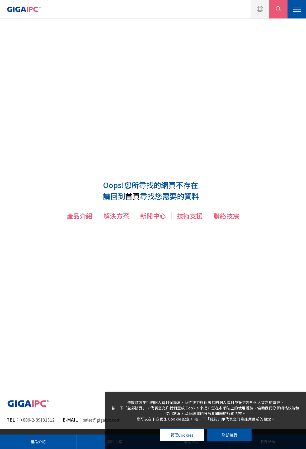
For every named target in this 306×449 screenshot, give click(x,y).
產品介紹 (80, 215)
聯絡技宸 (226, 215)
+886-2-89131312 (37, 420)
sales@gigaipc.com (102, 420)
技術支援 (190, 215)
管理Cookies (182, 435)
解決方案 (116, 215)
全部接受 (229, 435)
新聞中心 (153, 215)
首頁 (132, 196)
